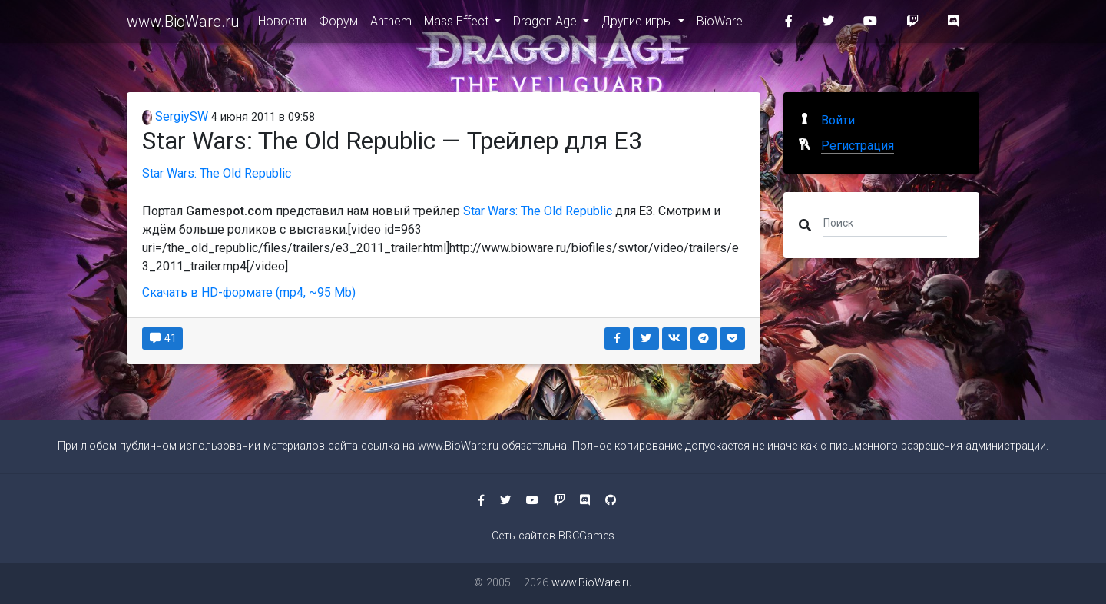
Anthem (391, 24)
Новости (282, 24)
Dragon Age (546, 24)
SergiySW (175, 116)
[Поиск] (885, 222)
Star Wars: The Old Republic (216, 173)
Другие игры (638, 24)
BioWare (720, 24)
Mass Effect (458, 24)
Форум (338, 24)
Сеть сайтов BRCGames (553, 536)
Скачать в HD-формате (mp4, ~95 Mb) (249, 292)
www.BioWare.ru (183, 24)
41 (162, 338)
